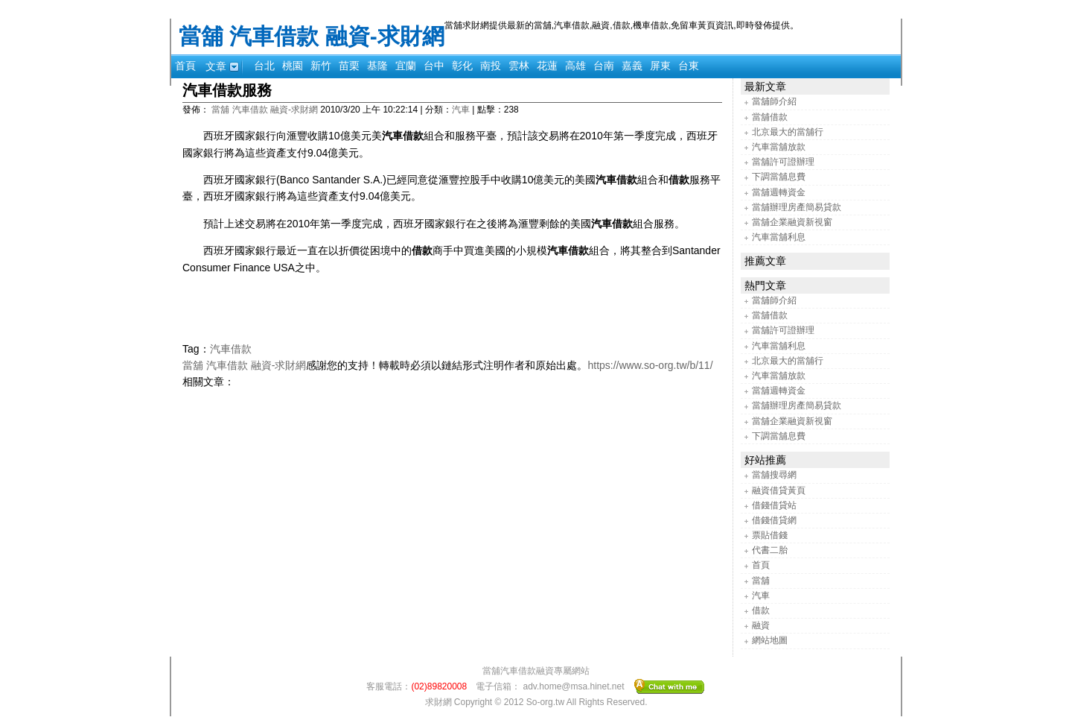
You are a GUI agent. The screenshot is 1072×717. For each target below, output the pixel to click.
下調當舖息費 (778, 176)
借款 (761, 610)
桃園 (292, 66)
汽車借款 (231, 349)
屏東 (660, 66)
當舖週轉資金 (778, 192)
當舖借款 (770, 117)
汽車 (461, 109)
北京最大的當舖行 (787, 132)
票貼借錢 (770, 535)
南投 (490, 66)
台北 (264, 66)
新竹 (320, 66)
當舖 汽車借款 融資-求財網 (311, 36)
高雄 (575, 66)
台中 (434, 66)
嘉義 (632, 66)
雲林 (518, 66)
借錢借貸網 (774, 520)
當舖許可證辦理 (783, 162)
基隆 (377, 66)
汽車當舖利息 (778, 237)
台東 (688, 66)
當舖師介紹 (774, 101)
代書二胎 (770, 550)
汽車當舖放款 (778, 147)
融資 (761, 625)
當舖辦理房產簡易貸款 (796, 207)
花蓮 (547, 66)
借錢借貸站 (774, 505)
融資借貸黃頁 (778, 490)
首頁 (185, 66)
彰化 (462, 66)
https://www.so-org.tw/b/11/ (649, 365)
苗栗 (349, 66)
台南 (603, 66)
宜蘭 (405, 66)
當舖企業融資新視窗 (792, 222)
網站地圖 (770, 640)
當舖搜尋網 (774, 475)
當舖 (761, 580)
